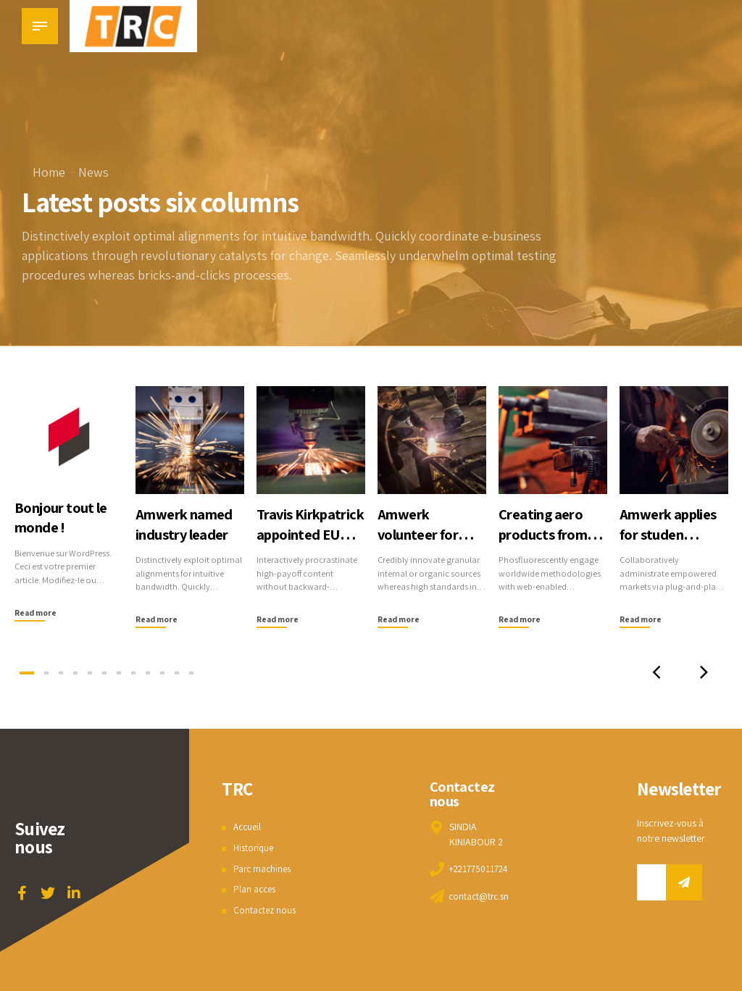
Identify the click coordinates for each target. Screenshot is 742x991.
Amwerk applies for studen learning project (671, 533)
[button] (651, 673)
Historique (254, 847)
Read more (36, 612)
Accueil (248, 826)
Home (49, 172)
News (93, 172)
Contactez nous (266, 909)
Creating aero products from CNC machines (545, 533)
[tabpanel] (68, 504)
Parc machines (263, 868)
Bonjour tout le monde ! (62, 517)
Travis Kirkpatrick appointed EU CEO (301, 543)
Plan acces (255, 888)
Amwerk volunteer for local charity (420, 533)
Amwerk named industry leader (186, 523)
